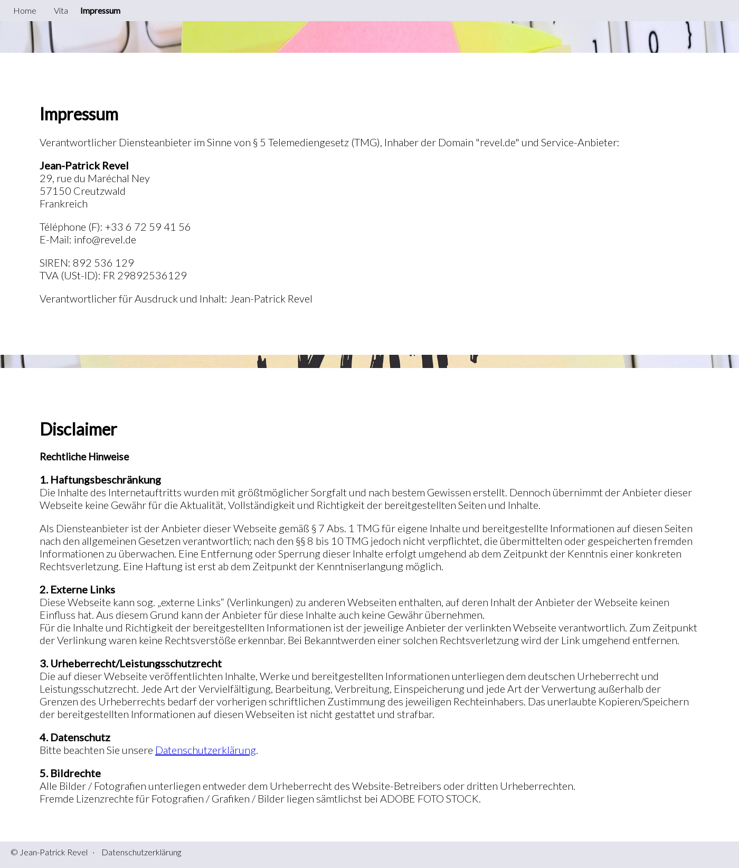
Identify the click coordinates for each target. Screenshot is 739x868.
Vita (61, 10)
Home (24, 10)
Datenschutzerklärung (205, 749)
